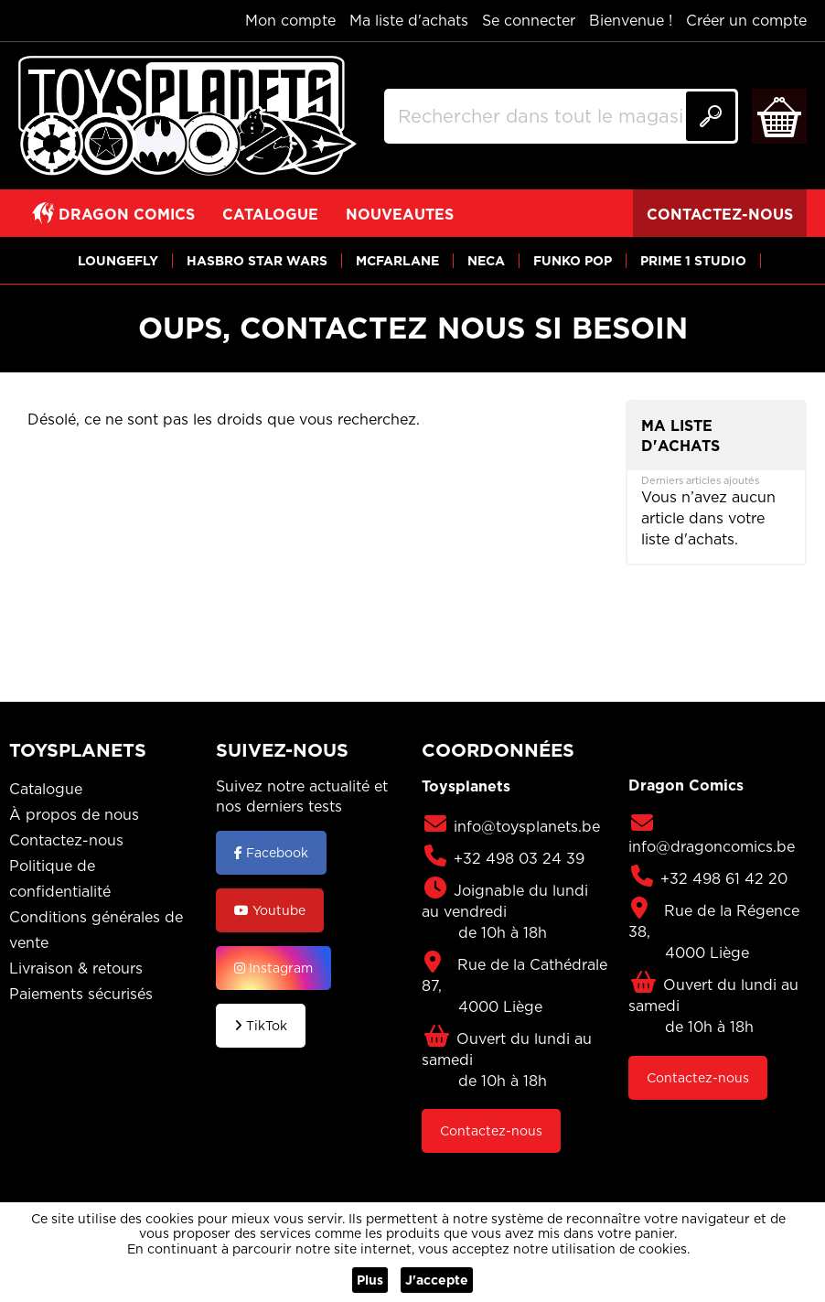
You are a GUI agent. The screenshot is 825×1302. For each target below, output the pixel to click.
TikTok (260, 1026)
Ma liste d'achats (408, 20)
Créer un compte (746, 20)
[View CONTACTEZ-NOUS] (720, 213)
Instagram (273, 968)
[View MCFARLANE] (397, 260)
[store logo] (187, 116)
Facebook (271, 853)
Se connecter (528, 20)
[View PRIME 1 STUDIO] (693, 260)
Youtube (269, 910)
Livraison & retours (76, 968)
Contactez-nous (66, 840)
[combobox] (561, 116)
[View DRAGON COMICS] (113, 213)
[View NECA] (486, 260)
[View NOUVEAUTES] (399, 213)
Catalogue (45, 789)
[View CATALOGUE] (270, 213)
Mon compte (290, 20)
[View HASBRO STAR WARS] (257, 260)
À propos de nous (74, 814)
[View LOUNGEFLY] (118, 260)
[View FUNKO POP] (573, 260)
